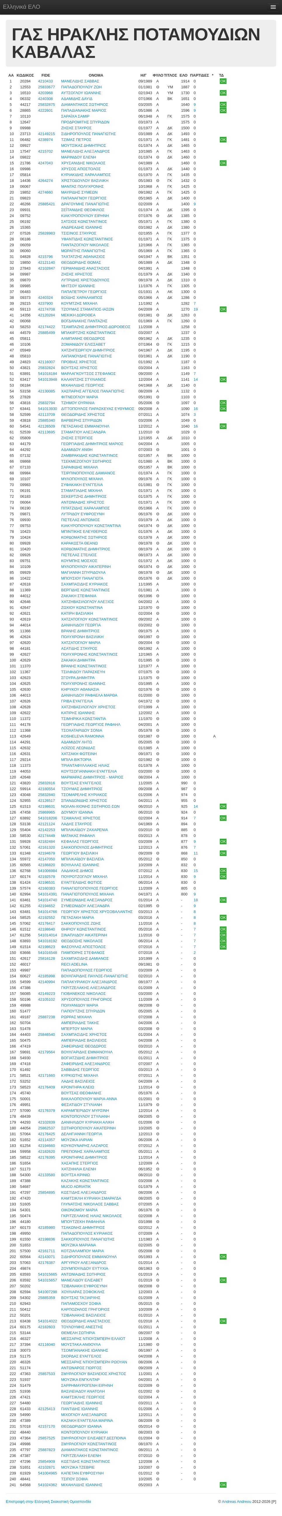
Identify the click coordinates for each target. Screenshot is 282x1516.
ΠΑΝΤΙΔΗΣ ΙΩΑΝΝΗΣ (79, 1409)
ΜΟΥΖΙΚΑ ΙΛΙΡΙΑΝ (76, 1140)
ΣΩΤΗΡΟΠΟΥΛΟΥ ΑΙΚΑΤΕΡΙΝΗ (88, 1128)
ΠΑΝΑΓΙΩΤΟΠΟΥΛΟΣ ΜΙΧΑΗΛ (87, 894)
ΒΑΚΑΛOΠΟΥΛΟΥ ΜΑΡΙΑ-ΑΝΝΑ (89, 1099)
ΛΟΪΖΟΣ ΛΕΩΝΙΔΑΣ (78, 748)
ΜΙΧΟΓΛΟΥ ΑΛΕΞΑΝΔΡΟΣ (84, 1414)
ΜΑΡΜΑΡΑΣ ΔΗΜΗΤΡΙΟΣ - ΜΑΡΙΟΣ (92, 777)
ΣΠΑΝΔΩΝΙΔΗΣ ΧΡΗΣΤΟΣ (84, 800)
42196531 (46, 882)
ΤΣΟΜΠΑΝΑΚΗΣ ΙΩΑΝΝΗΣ (84, 1350)
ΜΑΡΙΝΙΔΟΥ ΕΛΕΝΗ (78, 157)
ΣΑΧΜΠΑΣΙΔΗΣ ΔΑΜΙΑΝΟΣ (85, 958)
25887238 (46, 1017)
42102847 (46, 268)
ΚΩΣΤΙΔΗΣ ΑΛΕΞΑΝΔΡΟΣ (83, 1192)
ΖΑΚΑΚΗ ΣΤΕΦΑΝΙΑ (78, 596)
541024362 (47, 1485)
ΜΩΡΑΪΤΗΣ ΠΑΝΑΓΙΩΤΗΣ (83, 251)
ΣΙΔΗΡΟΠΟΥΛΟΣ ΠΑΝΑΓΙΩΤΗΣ (88, 134)
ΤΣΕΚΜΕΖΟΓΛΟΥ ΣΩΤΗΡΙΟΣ (86, 461)
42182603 (46, 1327)
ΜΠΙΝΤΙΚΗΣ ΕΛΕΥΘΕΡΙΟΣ (84, 531)
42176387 (46, 1262)
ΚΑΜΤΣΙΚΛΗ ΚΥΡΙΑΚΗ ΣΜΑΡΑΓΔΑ (91, 1198)
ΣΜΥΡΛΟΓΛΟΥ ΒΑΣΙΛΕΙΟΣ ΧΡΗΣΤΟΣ (93, 1374)
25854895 (46, 1192)
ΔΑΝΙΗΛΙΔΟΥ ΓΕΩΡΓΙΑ (81, 625)
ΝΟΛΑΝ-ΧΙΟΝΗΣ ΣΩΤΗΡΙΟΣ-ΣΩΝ (90, 806)
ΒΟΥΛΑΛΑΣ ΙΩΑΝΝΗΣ (80, 865)
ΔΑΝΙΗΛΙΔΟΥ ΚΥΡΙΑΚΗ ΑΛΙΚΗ (87, 1122)
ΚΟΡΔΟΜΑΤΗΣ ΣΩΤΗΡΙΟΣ (84, 537)
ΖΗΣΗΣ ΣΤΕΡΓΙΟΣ (77, 438)
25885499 (46, 332)
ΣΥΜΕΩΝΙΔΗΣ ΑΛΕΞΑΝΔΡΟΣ (87, 900)
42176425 (46, 1134)
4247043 (45, 163)
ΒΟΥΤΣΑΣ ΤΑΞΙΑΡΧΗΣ (80, 1298)
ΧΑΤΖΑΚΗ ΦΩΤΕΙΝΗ (79, 754)
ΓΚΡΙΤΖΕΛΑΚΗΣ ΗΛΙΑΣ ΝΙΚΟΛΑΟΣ (91, 1216)
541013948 (47, 379)
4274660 (45, 192)
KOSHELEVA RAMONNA (82, 736)
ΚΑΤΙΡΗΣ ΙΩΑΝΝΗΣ (78, 713)
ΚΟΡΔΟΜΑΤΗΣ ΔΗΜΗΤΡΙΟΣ (85, 549)
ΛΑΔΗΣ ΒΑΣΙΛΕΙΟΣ (78, 1081)
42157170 (46, 1426)
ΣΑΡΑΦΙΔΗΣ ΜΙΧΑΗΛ (79, 467)
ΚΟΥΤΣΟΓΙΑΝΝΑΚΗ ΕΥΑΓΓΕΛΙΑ (89, 771)
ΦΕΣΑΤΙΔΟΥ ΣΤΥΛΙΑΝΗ (81, 1104)
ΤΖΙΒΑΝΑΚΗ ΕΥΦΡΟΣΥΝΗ (84, 1286)
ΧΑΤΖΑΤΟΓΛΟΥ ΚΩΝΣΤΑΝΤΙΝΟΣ (89, 619)
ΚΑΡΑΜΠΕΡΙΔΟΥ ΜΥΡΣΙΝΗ (85, 1110)
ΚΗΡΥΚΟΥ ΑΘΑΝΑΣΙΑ (80, 689)
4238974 (45, 139)
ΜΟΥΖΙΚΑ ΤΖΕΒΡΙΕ (78, 1467)
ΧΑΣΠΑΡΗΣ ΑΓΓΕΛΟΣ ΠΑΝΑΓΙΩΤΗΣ (92, 391)
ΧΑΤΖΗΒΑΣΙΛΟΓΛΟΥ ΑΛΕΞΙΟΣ (87, 601)
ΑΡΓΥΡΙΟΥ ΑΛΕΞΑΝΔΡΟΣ (83, 1262)
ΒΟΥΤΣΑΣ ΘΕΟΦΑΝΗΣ (81, 1093)
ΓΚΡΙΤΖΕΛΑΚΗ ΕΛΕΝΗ (81, 1455)
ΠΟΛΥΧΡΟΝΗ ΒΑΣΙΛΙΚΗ (82, 637)
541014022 (47, 1321)
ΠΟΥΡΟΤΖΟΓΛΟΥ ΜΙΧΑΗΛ (84, 876)
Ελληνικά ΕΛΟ (21, 7)
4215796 (45, 256)
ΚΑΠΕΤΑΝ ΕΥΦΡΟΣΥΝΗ (82, 1473)
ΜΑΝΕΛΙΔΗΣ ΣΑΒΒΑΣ (80, 81)
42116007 (46, 362)
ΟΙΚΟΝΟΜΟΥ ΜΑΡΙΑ (79, 1210)
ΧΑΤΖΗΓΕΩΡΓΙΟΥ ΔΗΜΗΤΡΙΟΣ (88, 350)
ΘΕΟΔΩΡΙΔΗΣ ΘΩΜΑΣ (81, 262)
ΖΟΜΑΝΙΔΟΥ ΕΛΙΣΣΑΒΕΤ (83, 344)
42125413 (46, 1409)
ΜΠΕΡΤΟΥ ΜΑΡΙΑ (76, 1028)
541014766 (47, 911)
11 (196, 853)
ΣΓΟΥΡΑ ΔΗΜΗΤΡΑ (78, 678)
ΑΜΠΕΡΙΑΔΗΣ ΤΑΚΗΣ (80, 1023)
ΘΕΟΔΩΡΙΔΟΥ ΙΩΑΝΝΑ (81, 1426)
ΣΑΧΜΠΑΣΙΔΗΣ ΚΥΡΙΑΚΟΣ (84, 584)
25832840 (46, 795)
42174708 (46, 309)
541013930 (47, 408)
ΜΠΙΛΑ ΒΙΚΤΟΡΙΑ (76, 759)
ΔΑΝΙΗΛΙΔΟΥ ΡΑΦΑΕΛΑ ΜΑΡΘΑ (89, 695)
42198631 (46, 806)
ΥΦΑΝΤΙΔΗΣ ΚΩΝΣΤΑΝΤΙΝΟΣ (87, 239)
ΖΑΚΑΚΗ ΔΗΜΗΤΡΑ (78, 660)
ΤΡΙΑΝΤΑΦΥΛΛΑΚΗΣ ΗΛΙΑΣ (85, 765)
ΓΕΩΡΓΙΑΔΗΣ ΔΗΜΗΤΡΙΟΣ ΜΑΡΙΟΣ (92, 444)
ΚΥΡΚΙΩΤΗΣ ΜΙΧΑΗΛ (79, 1075)
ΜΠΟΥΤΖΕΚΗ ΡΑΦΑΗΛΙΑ (83, 1221)
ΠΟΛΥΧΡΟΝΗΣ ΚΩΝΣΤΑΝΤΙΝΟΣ (89, 654)
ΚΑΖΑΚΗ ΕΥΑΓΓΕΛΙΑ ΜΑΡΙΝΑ (87, 1420)
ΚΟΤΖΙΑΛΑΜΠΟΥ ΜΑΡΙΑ (82, 1251)
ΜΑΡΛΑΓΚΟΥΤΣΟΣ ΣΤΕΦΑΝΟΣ (88, 373)
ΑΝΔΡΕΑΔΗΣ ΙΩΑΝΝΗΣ (81, 227)
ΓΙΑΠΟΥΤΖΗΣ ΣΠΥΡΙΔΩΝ (83, 1011)
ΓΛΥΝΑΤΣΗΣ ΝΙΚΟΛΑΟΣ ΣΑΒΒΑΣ (90, 1204)
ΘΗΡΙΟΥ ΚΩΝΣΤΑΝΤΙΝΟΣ (83, 929)
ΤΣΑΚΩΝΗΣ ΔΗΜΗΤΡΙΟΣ (83, 1227)
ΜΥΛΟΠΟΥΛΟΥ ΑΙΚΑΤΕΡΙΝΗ (86, 566)
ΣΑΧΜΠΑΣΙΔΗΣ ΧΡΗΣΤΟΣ (84, 1034)
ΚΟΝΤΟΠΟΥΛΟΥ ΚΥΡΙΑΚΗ (84, 1432)
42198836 (46, 1239)
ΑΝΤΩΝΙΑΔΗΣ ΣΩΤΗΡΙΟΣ (83, 1274)
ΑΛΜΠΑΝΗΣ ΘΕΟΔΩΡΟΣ (83, 338)
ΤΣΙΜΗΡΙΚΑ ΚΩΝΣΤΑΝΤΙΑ (83, 718)
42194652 (46, 906)
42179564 (46, 1052)
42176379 (46, 1110)
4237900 (45, 303)
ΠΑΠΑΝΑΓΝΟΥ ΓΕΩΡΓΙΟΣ (84, 198)
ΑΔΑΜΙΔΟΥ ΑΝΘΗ (76, 449)
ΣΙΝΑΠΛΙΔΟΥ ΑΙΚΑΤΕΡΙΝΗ (84, 935)
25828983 (46, 233)
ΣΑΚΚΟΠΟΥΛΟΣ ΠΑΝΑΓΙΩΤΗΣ (88, 1239)
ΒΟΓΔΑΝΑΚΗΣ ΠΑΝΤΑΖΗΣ (84, 321)
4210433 (45, 81)
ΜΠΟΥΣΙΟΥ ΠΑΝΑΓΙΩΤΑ (82, 578)
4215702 (45, 151)
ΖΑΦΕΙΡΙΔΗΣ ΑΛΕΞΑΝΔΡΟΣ (85, 1064)
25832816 (46, 783)
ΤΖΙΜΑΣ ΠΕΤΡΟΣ (76, 139)
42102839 (46, 1122)
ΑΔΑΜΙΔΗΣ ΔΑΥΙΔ (76, 99)
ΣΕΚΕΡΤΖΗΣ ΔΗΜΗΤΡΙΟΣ (84, 496)
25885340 (46, 420)
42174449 (46, 835)
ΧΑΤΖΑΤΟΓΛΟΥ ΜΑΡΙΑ (80, 642)
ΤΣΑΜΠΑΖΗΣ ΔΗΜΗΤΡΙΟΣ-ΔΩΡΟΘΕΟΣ (95, 327)
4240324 (45, 297)
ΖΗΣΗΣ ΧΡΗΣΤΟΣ (76, 274)
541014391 (47, 894)
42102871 (46, 1467)
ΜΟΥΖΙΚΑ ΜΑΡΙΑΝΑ (78, 1245)
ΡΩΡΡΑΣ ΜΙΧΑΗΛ (76, 1017)
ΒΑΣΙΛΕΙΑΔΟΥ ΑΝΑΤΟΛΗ (83, 1391)
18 (196, 900)
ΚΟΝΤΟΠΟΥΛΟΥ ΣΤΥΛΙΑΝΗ (85, 1116)
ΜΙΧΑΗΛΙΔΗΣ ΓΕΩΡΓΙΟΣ (82, 385)
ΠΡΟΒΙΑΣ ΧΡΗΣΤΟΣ (78, 362)
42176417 (46, 923)
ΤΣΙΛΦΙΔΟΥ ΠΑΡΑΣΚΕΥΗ (83, 672)
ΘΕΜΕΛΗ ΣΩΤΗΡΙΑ (78, 1333)
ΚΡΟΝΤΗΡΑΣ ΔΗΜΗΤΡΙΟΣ (84, 1157)
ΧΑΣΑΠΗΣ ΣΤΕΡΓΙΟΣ (79, 1163)
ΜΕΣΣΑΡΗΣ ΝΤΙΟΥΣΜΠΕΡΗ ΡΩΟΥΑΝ (94, 1362)
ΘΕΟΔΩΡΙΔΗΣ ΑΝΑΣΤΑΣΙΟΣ (85, 1321)
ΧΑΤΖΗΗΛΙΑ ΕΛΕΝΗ (78, 1169)
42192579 (46, 876)
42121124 (46, 824)
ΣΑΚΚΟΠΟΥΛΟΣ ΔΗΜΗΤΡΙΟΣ (87, 847)
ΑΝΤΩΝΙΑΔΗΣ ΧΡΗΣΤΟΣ (82, 502)
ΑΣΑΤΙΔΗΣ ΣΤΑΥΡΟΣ (79, 648)
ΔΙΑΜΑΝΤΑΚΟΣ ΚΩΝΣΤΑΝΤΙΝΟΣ (89, 1450)
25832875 (46, 104)
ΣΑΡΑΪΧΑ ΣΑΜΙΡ (75, 116)
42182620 (46, 1151)
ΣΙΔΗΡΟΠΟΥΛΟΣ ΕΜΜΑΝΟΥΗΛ (89, 1257)
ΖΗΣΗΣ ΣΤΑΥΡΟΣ (76, 128)
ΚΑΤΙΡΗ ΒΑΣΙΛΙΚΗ (77, 613)
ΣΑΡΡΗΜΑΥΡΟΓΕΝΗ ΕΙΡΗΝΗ (87, 1385)
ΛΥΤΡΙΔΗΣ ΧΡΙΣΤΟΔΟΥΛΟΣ (85, 280)
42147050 (46, 859)
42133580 (46, 1175)
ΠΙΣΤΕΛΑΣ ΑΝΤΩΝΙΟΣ (80, 520)
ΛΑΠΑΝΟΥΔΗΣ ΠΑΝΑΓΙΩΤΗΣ (86, 356)
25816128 (46, 958)
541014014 (47, 935)
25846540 (46, 1034)
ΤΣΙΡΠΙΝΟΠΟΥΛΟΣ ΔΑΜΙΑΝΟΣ (88, 473)
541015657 (47, 1280)
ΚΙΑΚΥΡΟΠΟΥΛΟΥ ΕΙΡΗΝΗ (85, 215)
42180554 (46, 789)
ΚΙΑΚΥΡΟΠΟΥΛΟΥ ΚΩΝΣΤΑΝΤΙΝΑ (91, 525)
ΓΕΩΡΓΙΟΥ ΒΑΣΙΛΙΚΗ (79, 853)
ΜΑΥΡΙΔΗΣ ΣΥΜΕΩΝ (79, 192)
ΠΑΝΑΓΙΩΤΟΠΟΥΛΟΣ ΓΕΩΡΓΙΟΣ (89, 888)
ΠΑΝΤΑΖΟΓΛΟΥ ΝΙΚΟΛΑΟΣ (85, 245)
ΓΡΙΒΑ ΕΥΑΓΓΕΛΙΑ (77, 701)
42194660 (46, 1145)
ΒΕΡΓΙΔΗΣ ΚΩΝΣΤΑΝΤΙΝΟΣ (85, 590)
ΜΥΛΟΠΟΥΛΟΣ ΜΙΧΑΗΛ (82, 479)
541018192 (47, 941)
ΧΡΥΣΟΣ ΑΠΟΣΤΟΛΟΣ (81, 169)
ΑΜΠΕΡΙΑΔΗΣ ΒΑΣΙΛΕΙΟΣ (84, 1040)
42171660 (46, 1075)
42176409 (46, 1087)
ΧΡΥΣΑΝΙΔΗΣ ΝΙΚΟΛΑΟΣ (83, 163)
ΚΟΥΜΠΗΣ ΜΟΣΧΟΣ (79, 561)
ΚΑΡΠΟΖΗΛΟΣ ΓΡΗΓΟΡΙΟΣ (85, 1309)
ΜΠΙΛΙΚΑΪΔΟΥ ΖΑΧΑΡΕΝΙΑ (84, 830)
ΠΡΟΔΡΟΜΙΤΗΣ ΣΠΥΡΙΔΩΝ (85, 122)
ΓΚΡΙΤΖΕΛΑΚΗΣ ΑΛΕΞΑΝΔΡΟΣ (88, 988)
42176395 (46, 1157)
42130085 (46, 391)
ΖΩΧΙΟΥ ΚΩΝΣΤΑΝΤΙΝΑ (82, 607)
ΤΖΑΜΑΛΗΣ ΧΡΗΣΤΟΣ (80, 818)
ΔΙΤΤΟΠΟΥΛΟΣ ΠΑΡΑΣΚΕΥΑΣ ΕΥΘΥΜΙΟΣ (97, 408)
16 (196, 408)
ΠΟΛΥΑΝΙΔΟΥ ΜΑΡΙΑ (79, 1005)
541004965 (47, 1473)
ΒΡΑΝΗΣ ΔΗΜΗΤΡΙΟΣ (80, 631)
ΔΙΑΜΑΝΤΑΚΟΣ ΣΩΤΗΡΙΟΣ (84, 104)
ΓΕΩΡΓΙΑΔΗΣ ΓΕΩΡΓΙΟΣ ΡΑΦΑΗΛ (90, 724)
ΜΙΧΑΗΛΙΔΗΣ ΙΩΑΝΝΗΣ (81, 1485)
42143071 (46, 1257)
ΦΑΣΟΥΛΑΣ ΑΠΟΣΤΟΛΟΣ (83, 947)
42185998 (46, 976)
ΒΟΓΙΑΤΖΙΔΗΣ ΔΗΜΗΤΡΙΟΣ (84, 1058)
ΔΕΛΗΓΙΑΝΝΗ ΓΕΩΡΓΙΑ (81, 1134)
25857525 (46, 1438)
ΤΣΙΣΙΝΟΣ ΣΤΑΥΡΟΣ (78, 233)
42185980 (46, 1227)
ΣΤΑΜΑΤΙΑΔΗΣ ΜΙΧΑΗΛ (82, 490)
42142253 (46, 830)
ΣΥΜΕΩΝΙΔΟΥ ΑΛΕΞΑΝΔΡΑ (85, 906)
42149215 (46, 134)
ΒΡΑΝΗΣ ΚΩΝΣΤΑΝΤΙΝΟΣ (83, 666)
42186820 (46, 865)
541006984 (47, 871)
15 (196, 871)
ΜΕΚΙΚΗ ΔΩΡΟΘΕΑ (78, 315)
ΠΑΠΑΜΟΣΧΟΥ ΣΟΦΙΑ (81, 1303)
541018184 (47, 373)
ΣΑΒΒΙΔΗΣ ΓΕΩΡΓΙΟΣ (80, 1069)
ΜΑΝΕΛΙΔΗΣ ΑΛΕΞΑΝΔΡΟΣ (85, 151)
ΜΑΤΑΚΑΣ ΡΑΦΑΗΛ (78, 835)
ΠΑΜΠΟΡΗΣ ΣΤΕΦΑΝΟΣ (83, 952)
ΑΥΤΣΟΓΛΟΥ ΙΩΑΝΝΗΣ (81, 93)
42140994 (46, 982)
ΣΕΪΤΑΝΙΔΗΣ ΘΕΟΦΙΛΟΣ (82, 210)
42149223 (46, 993)
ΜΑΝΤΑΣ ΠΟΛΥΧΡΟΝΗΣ (82, 186)
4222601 (45, 110)
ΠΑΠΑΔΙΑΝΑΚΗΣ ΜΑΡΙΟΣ (83, 110)
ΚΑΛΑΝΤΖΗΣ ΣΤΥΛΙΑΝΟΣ (83, 379)
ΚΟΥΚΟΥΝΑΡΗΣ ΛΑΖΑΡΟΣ (84, 1145)
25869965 (46, 812)
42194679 (46, 853)
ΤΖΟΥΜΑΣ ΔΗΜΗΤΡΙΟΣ (81, 789)
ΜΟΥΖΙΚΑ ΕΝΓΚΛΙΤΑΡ (80, 1379)
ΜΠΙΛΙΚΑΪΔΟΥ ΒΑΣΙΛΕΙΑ (82, 859)
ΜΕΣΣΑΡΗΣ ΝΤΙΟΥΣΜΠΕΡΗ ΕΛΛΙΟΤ (93, 1338)
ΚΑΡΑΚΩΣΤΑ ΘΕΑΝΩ (79, 543)
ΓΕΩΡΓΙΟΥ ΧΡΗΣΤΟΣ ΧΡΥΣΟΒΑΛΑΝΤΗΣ (97, 911)
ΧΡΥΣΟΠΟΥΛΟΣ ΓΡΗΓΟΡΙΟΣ (86, 999)
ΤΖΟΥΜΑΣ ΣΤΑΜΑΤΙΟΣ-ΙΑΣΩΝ (87, 309)
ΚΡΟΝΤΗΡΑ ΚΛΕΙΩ (77, 1087)
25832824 (46, 368)
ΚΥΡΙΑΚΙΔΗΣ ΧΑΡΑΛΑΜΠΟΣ (86, 175)
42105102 (46, 999)
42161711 (46, 1251)
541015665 (47, 1274)
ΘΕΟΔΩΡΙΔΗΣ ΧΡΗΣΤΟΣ (83, 414)
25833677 (46, 87)
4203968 (45, 93)
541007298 (47, 1292)
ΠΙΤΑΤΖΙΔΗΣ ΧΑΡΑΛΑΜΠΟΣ (85, 508)
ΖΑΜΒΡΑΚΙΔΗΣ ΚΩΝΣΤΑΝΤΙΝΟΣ (89, 455)
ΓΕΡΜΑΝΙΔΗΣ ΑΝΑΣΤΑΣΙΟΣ (85, 268)
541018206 (47, 818)
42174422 (46, 327)
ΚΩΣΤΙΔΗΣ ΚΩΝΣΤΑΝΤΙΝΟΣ (85, 1461)
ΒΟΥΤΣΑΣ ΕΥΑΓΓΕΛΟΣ (81, 783)
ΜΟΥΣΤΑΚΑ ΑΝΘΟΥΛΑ (81, 1344)
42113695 (46, 432)
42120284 (46, 315)
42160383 (46, 888)
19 (196, 309)
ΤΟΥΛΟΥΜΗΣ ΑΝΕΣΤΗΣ (82, 1327)
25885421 (46, 204)
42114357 (46, 1140)
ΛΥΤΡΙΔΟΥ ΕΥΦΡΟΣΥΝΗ (82, 514)
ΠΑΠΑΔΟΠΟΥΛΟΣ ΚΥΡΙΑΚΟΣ (87, 1233)
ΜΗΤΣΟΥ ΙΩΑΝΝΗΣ (78, 286)
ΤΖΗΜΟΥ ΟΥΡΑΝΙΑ (77, 403)
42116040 (46, 1344)
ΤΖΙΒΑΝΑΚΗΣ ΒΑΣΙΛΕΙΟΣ (83, 1315)
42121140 (46, 262)
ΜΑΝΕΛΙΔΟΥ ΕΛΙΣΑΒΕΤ (82, 1280)
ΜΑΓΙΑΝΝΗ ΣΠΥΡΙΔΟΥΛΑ (83, 572)
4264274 (45, 180)
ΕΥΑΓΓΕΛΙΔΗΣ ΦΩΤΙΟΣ (81, 882)
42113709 (46, 414)
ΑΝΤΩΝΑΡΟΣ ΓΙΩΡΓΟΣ (81, 1368)
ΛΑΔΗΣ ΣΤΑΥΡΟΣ (76, 824)
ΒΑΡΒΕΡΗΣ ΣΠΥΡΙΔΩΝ (81, 420)
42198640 (46, 929)
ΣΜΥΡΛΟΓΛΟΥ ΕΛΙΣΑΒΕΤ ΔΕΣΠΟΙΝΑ (93, 1438)
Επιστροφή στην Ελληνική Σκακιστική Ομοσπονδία (48, 1501)
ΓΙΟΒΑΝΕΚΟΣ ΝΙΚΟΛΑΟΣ (83, 993)
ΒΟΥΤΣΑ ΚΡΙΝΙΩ (75, 1175)
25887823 (46, 1450)
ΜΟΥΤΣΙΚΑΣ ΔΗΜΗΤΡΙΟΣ (83, 145)
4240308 (45, 99)
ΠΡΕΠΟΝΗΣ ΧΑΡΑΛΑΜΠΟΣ (85, 1151)
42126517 (46, 800)
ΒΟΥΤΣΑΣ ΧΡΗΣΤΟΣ (79, 368)
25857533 (46, 1374)
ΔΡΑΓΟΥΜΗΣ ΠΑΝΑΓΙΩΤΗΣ (85, 204)
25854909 (46, 1461)
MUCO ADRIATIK (76, 1186)
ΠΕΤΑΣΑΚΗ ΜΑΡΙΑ (77, 917)
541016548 (47, 952)
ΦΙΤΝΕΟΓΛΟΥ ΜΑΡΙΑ (79, 397)
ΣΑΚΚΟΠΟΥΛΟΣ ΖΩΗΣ (81, 923)
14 (196, 379)
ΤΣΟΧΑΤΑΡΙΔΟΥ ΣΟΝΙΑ (81, 730)
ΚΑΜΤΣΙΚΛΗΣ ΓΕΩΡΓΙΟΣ (83, 1397)
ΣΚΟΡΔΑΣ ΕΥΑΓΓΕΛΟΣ (81, 1356)
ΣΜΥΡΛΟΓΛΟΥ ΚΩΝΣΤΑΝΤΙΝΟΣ (89, 1444)
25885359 (46, 1298)
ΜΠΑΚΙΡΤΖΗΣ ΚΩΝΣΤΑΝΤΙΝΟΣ (88, 332)
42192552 (46, 917)
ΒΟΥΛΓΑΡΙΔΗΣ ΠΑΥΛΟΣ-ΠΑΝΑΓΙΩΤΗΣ (94, 976)
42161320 (46, 847)
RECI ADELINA (74, 964)
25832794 (46, 403)
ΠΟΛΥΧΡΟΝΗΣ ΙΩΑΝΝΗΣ (83, 683)
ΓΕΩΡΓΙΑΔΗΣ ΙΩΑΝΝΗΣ (82, 1403)
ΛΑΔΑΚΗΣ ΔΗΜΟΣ (77, 871)
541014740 (47, 900)
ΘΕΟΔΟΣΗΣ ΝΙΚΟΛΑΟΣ (82, 941)
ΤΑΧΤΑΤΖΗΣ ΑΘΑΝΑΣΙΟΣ (83, 256)
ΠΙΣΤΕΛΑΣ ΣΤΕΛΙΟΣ (79, 555)
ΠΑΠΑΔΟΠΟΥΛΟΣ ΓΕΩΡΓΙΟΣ (86, 970)
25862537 (46, 1128)
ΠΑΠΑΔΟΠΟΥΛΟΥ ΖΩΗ (81, 87)
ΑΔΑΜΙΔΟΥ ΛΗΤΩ (76, 742)
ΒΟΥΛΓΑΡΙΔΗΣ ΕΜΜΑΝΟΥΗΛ (87, 1052)
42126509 (46, 426)
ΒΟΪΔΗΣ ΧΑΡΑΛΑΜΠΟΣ (82, 297)
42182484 (46, 841)
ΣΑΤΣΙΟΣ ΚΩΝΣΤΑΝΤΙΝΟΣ (84, 221)
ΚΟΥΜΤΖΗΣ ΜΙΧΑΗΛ (79, 303)
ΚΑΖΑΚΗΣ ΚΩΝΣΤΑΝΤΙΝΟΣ (85, 1181)
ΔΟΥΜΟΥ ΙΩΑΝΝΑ (77, 812)
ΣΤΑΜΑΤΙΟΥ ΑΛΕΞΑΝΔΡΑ (83, 432)
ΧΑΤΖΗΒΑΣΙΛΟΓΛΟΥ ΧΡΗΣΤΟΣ (88, 707)
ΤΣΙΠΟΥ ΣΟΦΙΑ (74, 1479)
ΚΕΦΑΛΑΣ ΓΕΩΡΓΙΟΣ (79, 841)
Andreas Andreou (236, 1501)
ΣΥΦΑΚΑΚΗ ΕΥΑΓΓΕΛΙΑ (82, 485)
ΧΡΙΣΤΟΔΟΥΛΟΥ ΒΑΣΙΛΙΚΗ (84, 180)
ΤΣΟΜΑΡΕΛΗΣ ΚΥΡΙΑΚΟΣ (84, 795)
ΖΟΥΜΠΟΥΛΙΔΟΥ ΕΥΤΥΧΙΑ (84, 1268)
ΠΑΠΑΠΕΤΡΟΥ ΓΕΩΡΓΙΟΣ (84, 292)
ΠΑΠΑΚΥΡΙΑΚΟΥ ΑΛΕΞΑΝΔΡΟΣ (89, 982)
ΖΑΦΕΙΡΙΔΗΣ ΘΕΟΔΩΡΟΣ (83, 1046)
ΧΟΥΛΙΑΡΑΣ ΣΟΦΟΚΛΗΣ (82, 1292)
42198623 (46, 947)
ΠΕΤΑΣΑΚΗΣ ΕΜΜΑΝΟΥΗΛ (85, 426)
